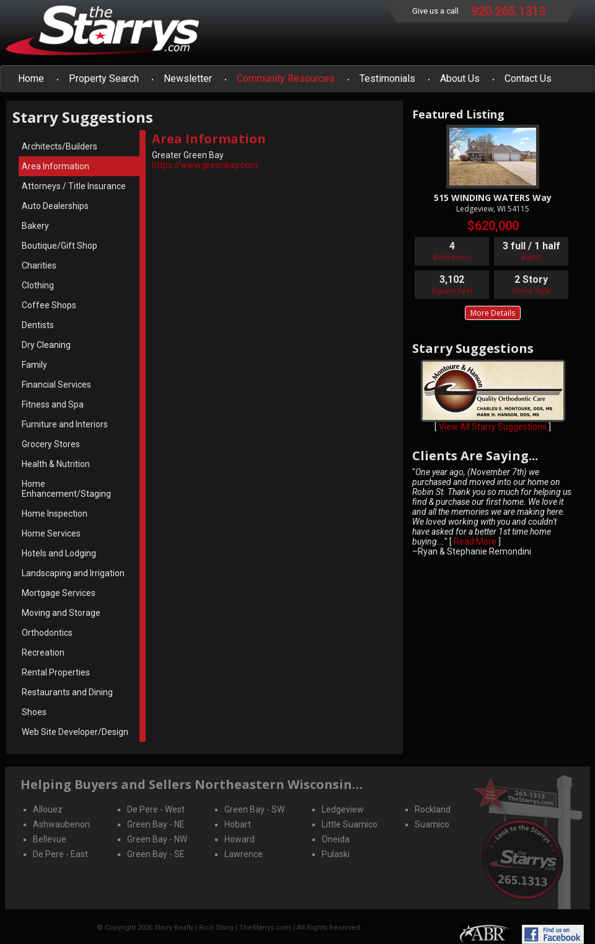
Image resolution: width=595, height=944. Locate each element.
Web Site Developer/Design (75, 732)
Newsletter (188, 78)
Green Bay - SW (254, 809)
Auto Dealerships (55, 206)
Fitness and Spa (53, 404)
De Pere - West (156, 809)
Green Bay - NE (156, 824)
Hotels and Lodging (59, 553)
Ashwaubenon (61, 824)
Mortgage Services (58, 593)
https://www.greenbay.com (205, 165)
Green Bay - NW (157, 839)
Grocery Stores (51, 444)
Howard (239, 839)
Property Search (104, 78)
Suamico (432, 824)
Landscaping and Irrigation (73, 573)
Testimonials (387, 78)
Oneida (336, 839)
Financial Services (56, 385)
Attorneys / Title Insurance (74, 186)
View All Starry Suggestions (493, 427)
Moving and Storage (61, 613)
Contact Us (528, 78)
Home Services (51, 533)
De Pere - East (60, 854)
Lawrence (243, 854)
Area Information (55, 166)
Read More (475, 541)
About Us (460, 78)
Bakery (35, 226)
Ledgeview (343, 809)
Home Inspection (54, 514)
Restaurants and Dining (67, 692)
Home (31, 78)
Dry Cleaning (46, 345)
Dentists (38, 325)
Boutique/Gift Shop (59, 246)
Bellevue (49, 839)
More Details (492, 313)
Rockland (433, 809)
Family (34, 365)
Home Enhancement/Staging (66, 489)
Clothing (38, 285)
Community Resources (286, 78)
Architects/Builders (59, 146)
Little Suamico (349, 824)
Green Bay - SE (156, 854)
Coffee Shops (49, 305)
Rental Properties (56, 672)
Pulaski (336, 854)
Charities (39, 265)
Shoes (34, 712)
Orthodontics (47, 633)
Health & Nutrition (56, 464)
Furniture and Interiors (65, 424)
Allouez (48, 809)
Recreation (43, 652)
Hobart (237, 824)
